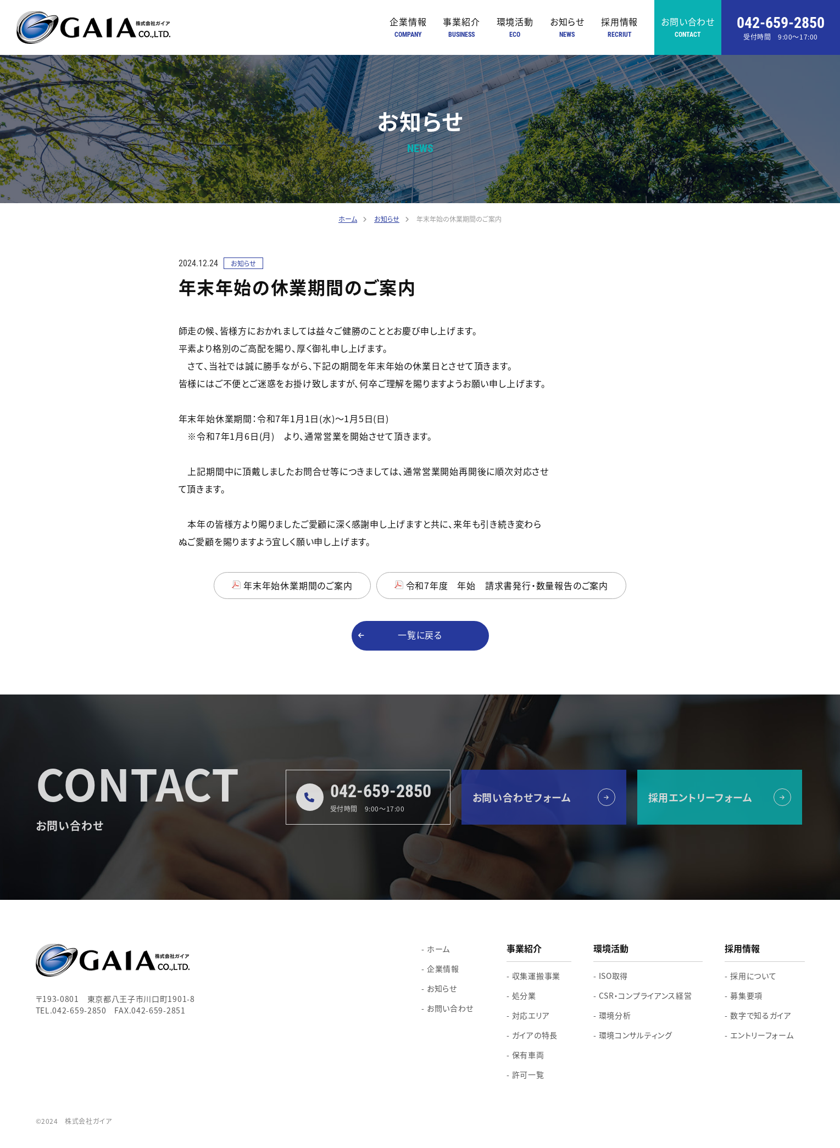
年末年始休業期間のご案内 (298, 585)
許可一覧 (528, 1074)
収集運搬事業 (536, 975)
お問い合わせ (688, 28)
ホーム (438, 948)
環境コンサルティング (635, 1034)
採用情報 (619, 28)
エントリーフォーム (761, 1034)
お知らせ (567, 28)
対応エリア (531, 1015)
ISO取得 (613, 975)
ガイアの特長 (535, 1034)
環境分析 (615, 1015)
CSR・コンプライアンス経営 (645, 995)
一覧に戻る (420, 635)
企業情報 (408, 28)
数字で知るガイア (761, 1015)
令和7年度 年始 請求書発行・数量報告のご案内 (507, 585)
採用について (753, 975)
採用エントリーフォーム (700, 797)
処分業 (524, 995)
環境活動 (515, 28)
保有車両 (528, 1054)
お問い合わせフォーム (521, 797)
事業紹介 (461, 28)
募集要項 (746, 995)
